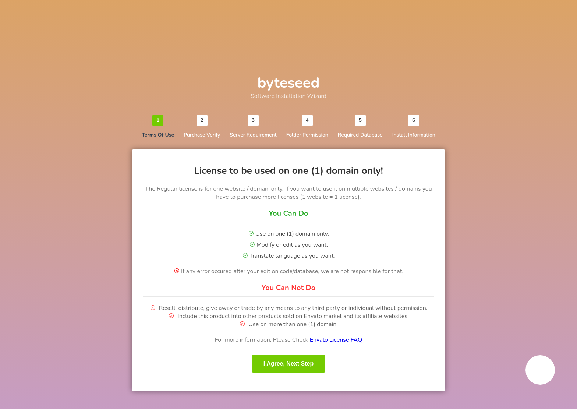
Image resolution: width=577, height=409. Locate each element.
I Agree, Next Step (288, 363)
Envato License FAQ (336, 340)
